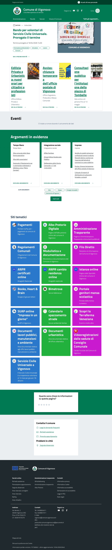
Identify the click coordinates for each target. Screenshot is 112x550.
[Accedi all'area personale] (88, 2)
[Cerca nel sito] (97, 10)
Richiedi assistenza (18, 481)
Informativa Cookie (63, 484)
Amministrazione (19, 19)
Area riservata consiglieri (20, 490)
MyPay (14, 497)
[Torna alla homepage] (44, 468)
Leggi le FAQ (61, 494)
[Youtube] (72, 10)
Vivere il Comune (55, 19)
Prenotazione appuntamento (21, 484)
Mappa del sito (16, 538)
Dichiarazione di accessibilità (66, 490)
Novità (32, 19)
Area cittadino (16, 500)
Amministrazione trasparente (44, 484)
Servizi (42, 19)
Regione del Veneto (17, 2)
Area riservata (16, 494)
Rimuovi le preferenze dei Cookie (22, 543)
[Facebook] (80, 10)
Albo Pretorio (39, 487)
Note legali (60, 497)
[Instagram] (76, 10)
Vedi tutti (56, 199)
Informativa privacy (63, 481)
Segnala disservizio (18, 487)
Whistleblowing (40, 481)
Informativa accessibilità (65, 487)
